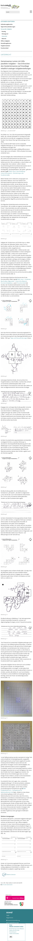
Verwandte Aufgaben (6, 29)
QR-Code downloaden (7, 884)
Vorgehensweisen (5, 45)
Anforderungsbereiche (7, 24)
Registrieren (9, 917)
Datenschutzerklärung (14, 920)
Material (4, 38)
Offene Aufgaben (5, 41)
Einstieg (4, 31)
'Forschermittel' (21, 283)
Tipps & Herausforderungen (8, 26)
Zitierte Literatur (11, 875)
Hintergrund (5, 34)
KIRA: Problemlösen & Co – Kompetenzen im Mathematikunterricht (13, 790)
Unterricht (4, 36)
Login (7, 915)
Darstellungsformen (6, 43)
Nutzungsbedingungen (12, 923)
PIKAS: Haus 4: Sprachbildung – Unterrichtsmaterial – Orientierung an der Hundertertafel (13, 173)
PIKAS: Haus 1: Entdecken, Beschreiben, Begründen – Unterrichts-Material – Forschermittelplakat (16, 281)
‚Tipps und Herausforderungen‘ (18, 338)
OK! (11, 937)
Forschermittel (4, 48)
